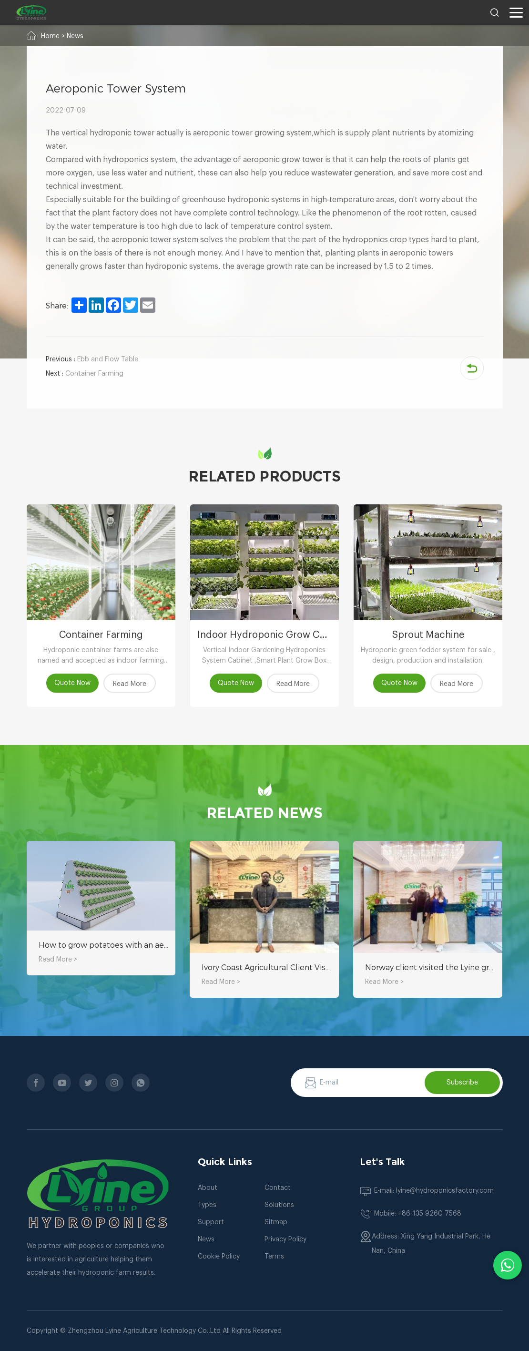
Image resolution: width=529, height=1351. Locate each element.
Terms (274, 1256)
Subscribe (462, 1082)
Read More (129, 684)
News (75, 36)
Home (50, 36)
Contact (277, 1188)
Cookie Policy (219, 1256)
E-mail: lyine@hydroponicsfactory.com (434, 1190)
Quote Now (72, 683)
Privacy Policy (285, 1239)
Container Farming (84, 373)
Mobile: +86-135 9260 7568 (417, 1213)
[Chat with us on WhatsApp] (507, 1265)
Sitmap (275, 1222)
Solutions (279, 1205)
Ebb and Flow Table (92, 359)
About (207, 1188)
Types (207, 1205)
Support (211, 1222)
